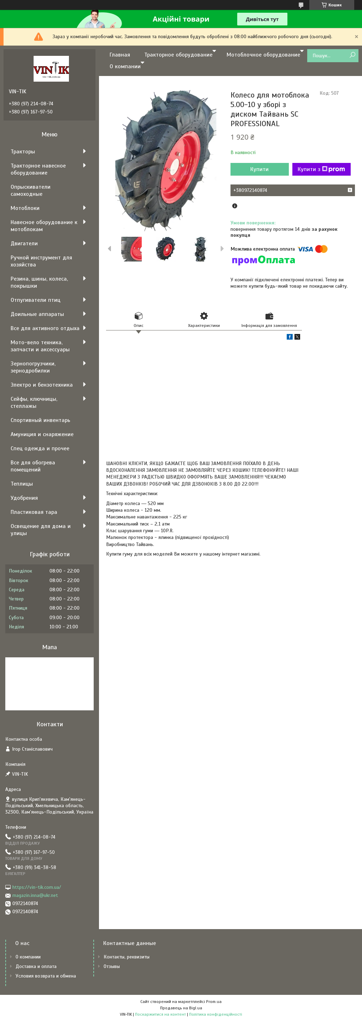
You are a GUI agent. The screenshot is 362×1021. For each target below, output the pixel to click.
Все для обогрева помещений (33, 466)
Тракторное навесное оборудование (38, 169)
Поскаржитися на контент (160, 1014)
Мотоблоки (25, 208)
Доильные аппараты (37, 314)
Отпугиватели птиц (35, 300)
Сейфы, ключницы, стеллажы (34, 402)
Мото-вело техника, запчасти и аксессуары (40, 346)
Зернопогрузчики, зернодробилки (33, 367)
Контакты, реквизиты (127, 957)
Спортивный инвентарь (40, 420)
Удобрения (24, 497)
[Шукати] (352, 55)
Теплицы (22, 483)
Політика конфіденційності (215, 1014)
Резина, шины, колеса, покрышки (39, 282)
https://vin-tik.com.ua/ (36, 887)
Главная (120, 54)
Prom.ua (214, 1001)
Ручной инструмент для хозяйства (41, 261)
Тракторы (23, 151)
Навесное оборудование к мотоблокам (44, 226)
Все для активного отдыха (45, 328)
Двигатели (24, 243)
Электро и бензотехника (42, 384)
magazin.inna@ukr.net (35, 895)
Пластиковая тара (34, 512)
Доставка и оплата (36, 966)
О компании (125, 66)
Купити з (321, 169)
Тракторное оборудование (178, 54)
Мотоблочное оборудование (263, 54)
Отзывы (112, 966)
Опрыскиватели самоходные (31, 190)
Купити (259, 169)
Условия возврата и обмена (46, 976)
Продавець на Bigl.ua (181, 1007)
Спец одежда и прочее (40, 448)
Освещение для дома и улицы (41, 530)
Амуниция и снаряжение (42, 434)
